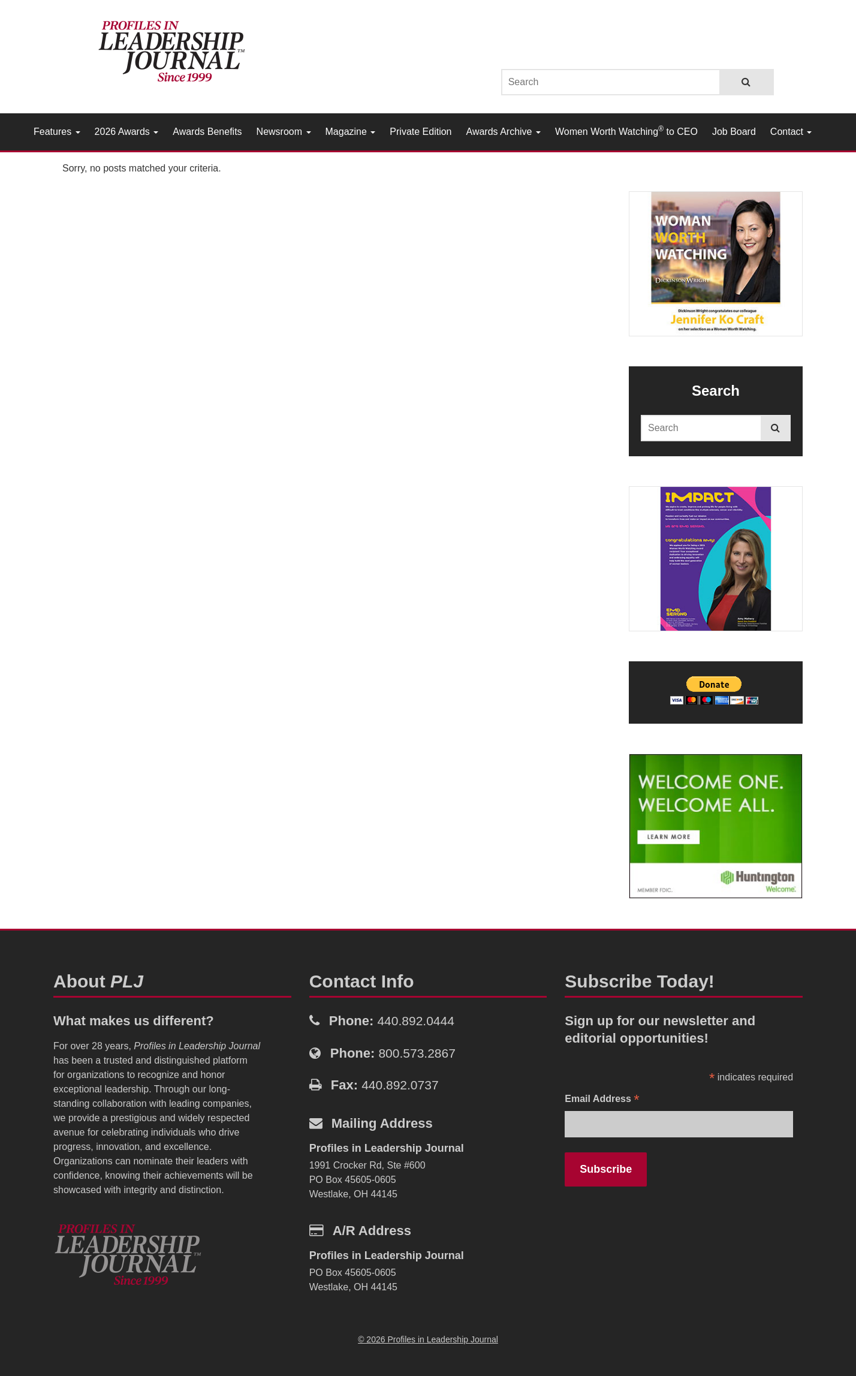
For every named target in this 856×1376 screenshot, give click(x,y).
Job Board (734, 132)
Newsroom (284, 132)
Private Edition (420, 132)
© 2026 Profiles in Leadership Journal (428, 1339)
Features (57, 132)
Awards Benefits (207, 132)
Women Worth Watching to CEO (626, 131)
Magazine (350, 132)
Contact (791, 132)
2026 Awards (127, 132)
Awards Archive (503, 132)
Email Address (602, 1100)
